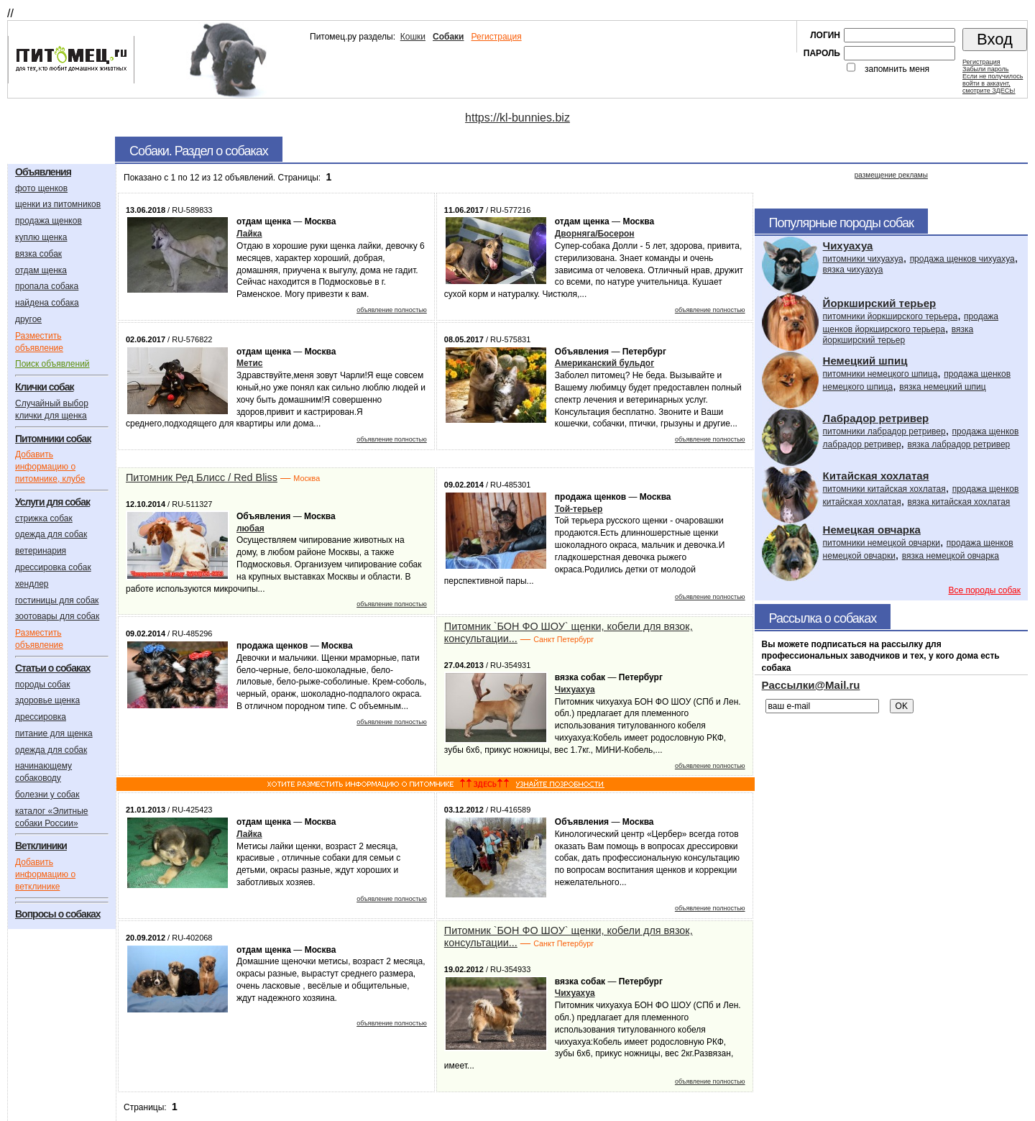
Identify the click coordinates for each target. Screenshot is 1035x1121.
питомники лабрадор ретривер (884, 431)
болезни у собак (47, 795)
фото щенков (41, 188)
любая (250, 528)
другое (28, 319)
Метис (249, 363)
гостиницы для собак (56, 600)
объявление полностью (391, 310)
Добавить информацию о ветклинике (45, 874)
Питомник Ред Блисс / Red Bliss (201, 477)
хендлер (32, 584)
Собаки (448, 37)
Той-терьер (579, 509)
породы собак (42, 685)
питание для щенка (54, 733)
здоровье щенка (47, 700)
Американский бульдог (604, 363)
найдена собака (47, 303)
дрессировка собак (53, 567)
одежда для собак (51, 534)
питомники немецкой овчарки (881, 543)
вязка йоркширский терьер (898, 334)
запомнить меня (897, 69)
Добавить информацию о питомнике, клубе (50, 466)
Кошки (413, 37)
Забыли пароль (985, 69)
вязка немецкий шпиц (942, 387)
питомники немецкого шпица (880, 374)
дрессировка (40, 717)
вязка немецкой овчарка (950, 556)
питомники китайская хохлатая (884, 489)
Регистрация (496, 37)
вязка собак (38, 254)
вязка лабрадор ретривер (958, 444)
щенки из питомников (58, 204)
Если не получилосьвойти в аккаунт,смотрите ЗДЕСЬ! (992, 83)
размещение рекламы (891, 175)
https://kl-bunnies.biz (517, 117)
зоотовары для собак (57, 616)
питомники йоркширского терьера (890, 316)
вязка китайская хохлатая (959, 502)
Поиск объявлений (52, 364)
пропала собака (46, 286)
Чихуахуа (575, 690)
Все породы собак (984, 590)
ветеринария (40, 551)
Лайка (249, 234)
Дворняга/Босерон (595, 234)
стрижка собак (44, 518)
